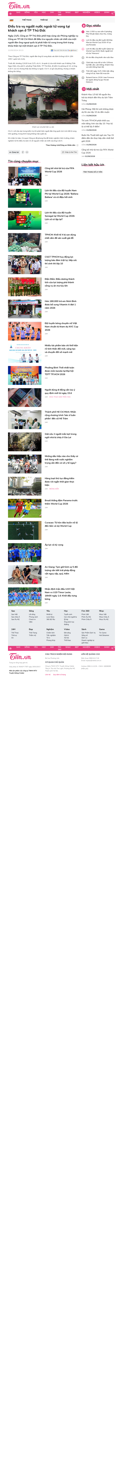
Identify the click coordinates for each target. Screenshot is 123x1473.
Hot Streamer (104, 635)
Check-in (32, 619)
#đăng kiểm (54, 489)
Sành (106, 12)
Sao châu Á (15, 617)
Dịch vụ (84, 638)
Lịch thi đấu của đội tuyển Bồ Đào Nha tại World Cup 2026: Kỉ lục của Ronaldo (99, 42)
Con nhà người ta (70, 617)
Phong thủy (50, 640)
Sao (18, 12)
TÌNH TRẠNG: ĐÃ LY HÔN (92, 172)
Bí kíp (66, 619)
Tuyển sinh (68, 614)
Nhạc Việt (102, 614)
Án (58, 20)
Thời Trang (33, 633)
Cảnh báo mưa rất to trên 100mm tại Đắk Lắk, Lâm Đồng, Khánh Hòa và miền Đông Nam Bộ (100, 64)
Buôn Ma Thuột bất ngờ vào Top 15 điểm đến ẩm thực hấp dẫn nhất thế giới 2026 (98, 138)
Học (44, 12)
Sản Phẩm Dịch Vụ (88, 633)
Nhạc (68, 12)
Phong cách (33, 617)
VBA (30, 622)
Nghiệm (86, 12)
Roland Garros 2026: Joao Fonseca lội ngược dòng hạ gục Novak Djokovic (100, 79)
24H (52, 12)
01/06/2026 (91, 104)
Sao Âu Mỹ (15, 619)
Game (116, 12)
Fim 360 (59, 13)
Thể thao (67, 640)
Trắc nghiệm (51, 635)
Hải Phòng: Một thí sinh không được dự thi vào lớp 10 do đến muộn (98, 110)
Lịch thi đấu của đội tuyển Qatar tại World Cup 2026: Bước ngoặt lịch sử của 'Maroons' (100, 51)
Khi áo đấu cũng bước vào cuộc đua (99, 57)
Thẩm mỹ (32, 635)
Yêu (36, 12)
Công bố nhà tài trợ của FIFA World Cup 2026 (97, 151)
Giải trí (66, 635)
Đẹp (77, 12)
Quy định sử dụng (59, 675)
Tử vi (48, 638)
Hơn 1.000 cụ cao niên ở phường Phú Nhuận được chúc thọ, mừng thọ (99, 33)
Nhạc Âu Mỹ (103, 619)
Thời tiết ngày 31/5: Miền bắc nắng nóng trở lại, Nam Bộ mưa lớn (100, 72)
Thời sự (44, 20)
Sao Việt (14, 614)
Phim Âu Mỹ (86, 617)
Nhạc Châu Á (104, 617)
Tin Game (102, 633)
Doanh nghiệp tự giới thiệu (88, 641)
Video (97, 12)
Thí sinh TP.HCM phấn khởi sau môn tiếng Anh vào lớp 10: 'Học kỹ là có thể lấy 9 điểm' (97, 123)
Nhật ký (49, 614)
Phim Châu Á (86, 619)
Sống (27, 12)
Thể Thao (26, 20)
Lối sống (32, 614)
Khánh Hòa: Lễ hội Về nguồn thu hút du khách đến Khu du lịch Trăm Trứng (97, 97)
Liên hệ (47, 675)
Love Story (50, 617)
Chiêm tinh (50, 633)
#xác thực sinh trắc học (60, 397)
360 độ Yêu (50, 619)
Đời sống (67, 633)
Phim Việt (85, 614)
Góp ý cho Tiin (69, 152)
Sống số (85, 635)
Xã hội (66, 638)
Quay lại (14, 152)
